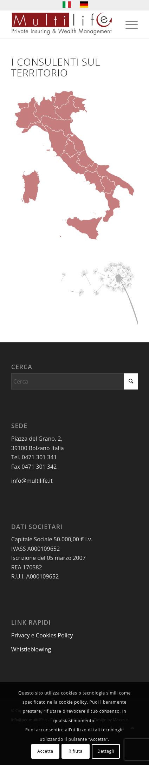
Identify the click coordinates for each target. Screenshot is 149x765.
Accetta (45, 751)
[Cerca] (74, 381)
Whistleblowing (31, 649)
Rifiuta (76, 751)
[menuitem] (128, 25)
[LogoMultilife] (61, 25)
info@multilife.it (32, 481)
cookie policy (73, 702)
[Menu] (128, 25)
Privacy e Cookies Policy (42, 635)
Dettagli (105, 751)
